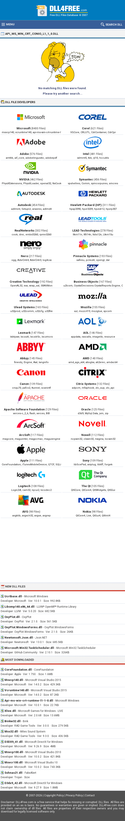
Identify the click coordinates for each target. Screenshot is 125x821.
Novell (86, 435)
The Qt (86, 486)
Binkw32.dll (12, 721)
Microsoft (23, 128)
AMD (86, 358)
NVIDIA (24, 179)
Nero (24, 256)
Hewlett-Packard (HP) (86, 205)
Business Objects (86, 281)
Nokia (87, 511)
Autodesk (24, 205)
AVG (25, 511)
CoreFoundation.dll (18, 669)
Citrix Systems (86, 384)
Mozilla (86, 307)
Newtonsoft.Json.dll (18, 637)
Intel (86, 154)
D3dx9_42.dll (13, 783)
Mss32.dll (11, 731)
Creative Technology (24, 281)
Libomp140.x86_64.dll (19, 606)
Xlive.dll (10, 711)
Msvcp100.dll (13, 752)
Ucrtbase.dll (13, 596)
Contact (90, 795)
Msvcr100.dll (13, 762)
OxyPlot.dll (12, 617)
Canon (24, 384)
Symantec (86, 179)
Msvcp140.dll (13, 680)
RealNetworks (24, 230)
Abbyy (24, 358)
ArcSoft (24, 435)
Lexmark (24, 332)
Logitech (24, 486)
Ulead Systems (24, 307)
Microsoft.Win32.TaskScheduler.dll (29, 648)
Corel (86, 128)
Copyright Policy (54, 795)
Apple (24, 460)
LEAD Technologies (85, 230)
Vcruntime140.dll (16, 690)
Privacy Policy (74, 795)
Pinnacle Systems (86, 256)
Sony (85, 460)
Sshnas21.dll (13, 772)
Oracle (86, 409)
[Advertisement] (62, 550)
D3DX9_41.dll (13, 741)
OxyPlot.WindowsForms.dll (23, 627)
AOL (86, 332)
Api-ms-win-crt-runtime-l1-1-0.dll (28, 700)
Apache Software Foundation (24, 409)
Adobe (24, 154)
